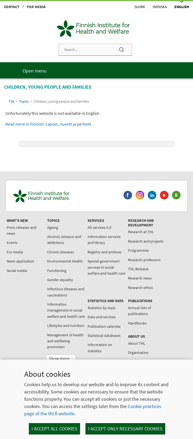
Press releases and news (21, 230)
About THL (136, 343)
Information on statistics (100, 347)
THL (12, 101)
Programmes (138, 250)
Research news (140, 278)
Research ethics (140, 287)
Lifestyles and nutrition (65, 325)
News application (20, 261)
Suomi (140, 6)
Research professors (144, 259)
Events (12, 242)
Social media (17, 270)
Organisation (138, 352)
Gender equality (60, 279)
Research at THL (141, 231)
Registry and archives (105, 252)
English (181, 6)
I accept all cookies (54, 429)
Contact (11, 6)
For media (36, 6)
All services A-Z (100, 227)
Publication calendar (104, 326)
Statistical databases (104, 335)
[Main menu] (96, 70)
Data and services (102, 316)
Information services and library (104, 239)
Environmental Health (65, 261)
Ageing (52, 227)
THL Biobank (138, 269)
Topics (24, 101)
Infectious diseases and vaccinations (65, 291)
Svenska (160, 6)
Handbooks (137, 323)
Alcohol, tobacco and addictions (64, 239)
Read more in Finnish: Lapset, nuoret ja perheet (48, 124)
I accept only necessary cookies (125, 429)
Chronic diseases (60, 252)
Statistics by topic (102, 307)
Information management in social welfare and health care (66, 310)
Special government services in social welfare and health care (106, 267)
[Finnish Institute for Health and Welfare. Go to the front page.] (62, 196)
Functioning (56, 270)
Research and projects (145, 241)
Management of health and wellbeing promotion (65, 341)
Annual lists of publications (139, 310)
